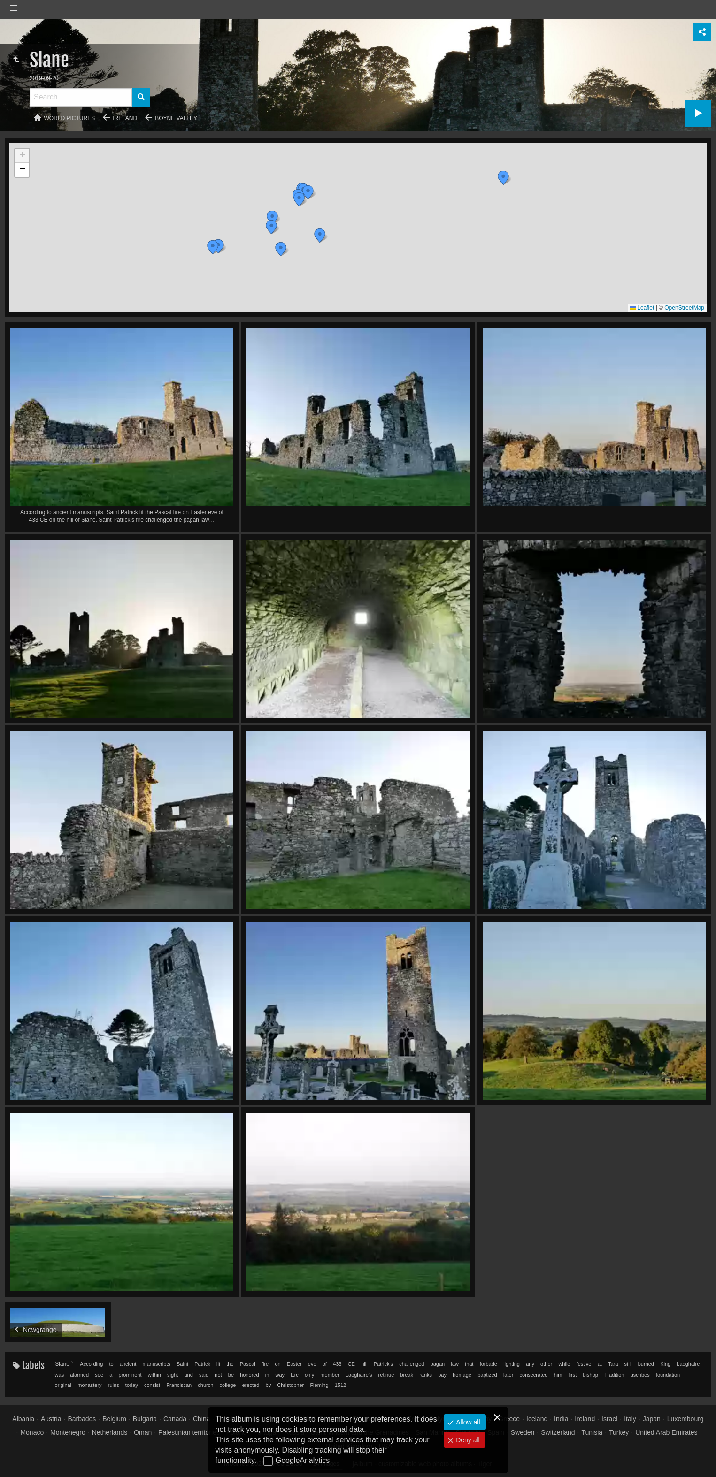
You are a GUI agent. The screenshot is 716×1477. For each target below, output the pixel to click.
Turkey (619, 1432)
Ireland (125, 118)
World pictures (69, 118)
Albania (23, 1419)
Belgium (114, 1419)
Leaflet (642, 308)
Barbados (82, 1419)
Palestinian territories (189, 1432)
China (201, 1419)
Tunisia (592, 1432)
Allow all (467, 1422)
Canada (174, 1419)
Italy (630, 1419)
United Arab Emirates (666, 1432)
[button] (272, 218)
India (561, 1419)
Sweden (523, 1432)
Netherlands (110, 1432)
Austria (51, 1419)
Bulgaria (145, 1419)
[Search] (81, 97)
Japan (652, 1419)
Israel (609, 1419)
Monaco (32, 1432)
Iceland (536, 1419)
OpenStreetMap (684, 308)
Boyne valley (176, 118)
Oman (143, 1432)
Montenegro (67, 1432)
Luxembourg (685, 1419)
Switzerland (558, 1432)
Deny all (466, 1440)
